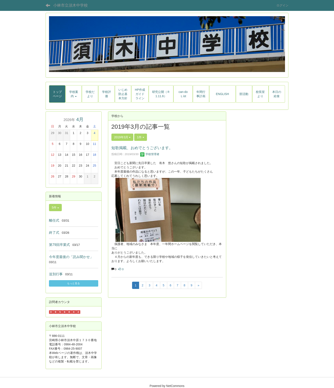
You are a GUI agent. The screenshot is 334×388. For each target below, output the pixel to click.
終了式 (54, 232)
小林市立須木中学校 (70, 5)
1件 (140, 137)
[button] (74, 94)
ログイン (282, 5)
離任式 (54, 220)
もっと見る (73, 283)
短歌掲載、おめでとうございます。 (142, 148)
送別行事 (56, 274)
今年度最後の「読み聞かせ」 (71, 257)
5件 (55, 207)
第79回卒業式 (59, 245)
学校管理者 (150, 154)
